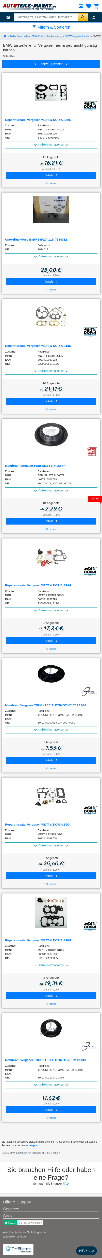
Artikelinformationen (51, 145)
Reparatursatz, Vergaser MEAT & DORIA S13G (38, 345)
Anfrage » (31, 1145)
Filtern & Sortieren (51, 26)
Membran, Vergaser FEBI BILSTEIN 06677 (35, 465)
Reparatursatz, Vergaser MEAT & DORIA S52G (38, 119)
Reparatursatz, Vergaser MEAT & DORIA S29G (38, 585)
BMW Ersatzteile (19, 36)
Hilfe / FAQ (86, 1250)
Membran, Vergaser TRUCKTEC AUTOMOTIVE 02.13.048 (45, 1060)
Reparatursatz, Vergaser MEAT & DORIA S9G (37, 824)
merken (51, 183)
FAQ (66, 1183)
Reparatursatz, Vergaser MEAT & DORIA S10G (38, 940)
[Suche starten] (83, 17)
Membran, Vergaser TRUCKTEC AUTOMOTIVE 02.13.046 (45, 705)
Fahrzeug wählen (51, 64)
